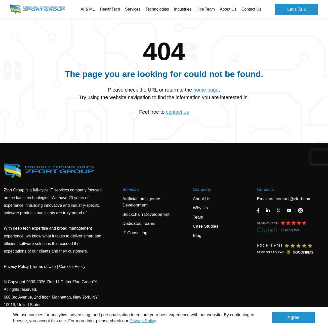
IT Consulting (134, 232)
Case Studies (205, 226)
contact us (177, 112)
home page (206, 90)
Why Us (200, 207)
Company (202, 189)
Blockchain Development (145, 214)
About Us (202, 198)
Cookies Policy (72, 266)
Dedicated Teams (138, 223)
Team (198, 217)
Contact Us (251, 9)
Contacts (265, 189)
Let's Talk (296, 9)
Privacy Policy (143, 320)
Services (130, 189)
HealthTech (110, 9)
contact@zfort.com (293, 198)
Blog (197, 235)
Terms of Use (44, 266)
